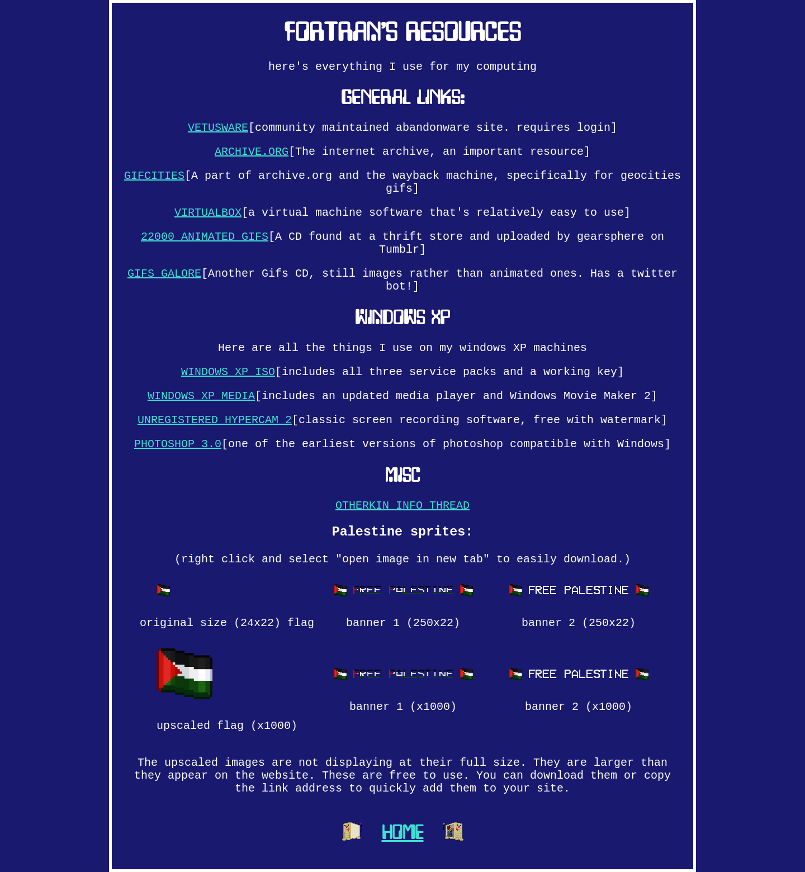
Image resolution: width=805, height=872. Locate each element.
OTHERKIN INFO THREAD (402, 505)
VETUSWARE (218, 127)
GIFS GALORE (164, 273)
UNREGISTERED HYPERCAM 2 (215, 420)
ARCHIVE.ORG (251, 151)
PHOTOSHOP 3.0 (177, 444)
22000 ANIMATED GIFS (204, 236)
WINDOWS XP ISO (228, 372)
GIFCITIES (154, 175)
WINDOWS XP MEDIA (201, 396)
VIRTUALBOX (208, 212)
